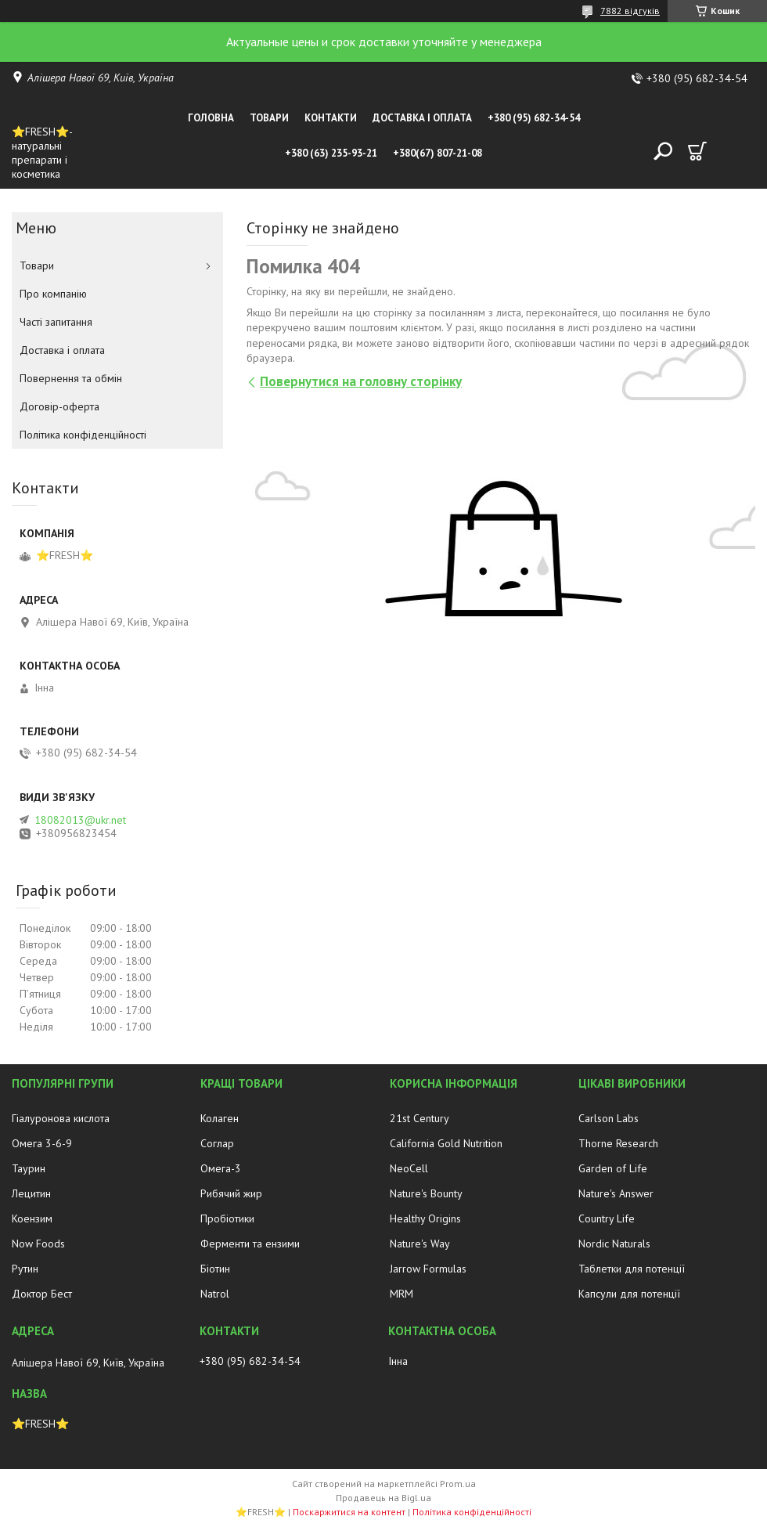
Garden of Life (612, 1168)
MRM (401, 1294)
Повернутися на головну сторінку (361, 381)
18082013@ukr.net (80, 820)
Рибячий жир (231, 1193)
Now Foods (38, 1243)
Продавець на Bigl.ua (383, 1498)
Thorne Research (618, 1143)
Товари (269, 118)
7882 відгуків (630, 10)
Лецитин (31, 1193)
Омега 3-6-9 (42, 1143)
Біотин (215, 1269)
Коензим (32, 1218)
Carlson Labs (608, 1118)
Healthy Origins (425, 1218)
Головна (211, 118)
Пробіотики (227, 1218)
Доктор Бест (42, 1294)
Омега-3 (220, 1168)
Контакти (330, 118)
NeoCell (409, 1168)
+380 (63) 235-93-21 (331, 153)
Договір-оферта (59, 406)
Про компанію (53, 294)
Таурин (28, 1168)
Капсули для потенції (629, 1294)
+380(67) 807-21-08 (437, 153)
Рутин (25, 1269)
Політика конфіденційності (83, 435)
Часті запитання (56, 322)
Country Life (606, 1218)
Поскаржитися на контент (349, 1512)
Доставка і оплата (422, 118)
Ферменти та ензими (250, 1243)
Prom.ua (458, 1483)
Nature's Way (420, 1243)
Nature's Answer (616, 1193)
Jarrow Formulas (428, 1269)
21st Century (419, 1118)
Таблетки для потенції (631, 1269)
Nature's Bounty (426, 1193)
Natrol (214, 1294)
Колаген (219, 1118)
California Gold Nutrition (446, 1143)
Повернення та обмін (71, 378)
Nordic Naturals (614, 1243)
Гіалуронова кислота (61, 1118)
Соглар (217, 1143)
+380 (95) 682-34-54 (534, 118)
